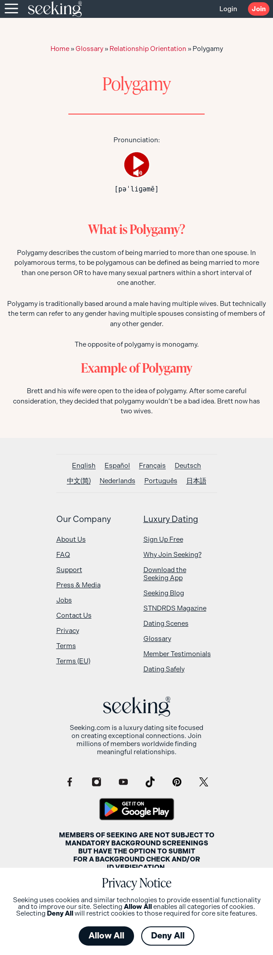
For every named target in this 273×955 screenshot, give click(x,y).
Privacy (67, 631)
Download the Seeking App (164, 574)
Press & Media (78, 585)
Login (228, 9)
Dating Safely (164, 669)
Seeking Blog (163, 593)
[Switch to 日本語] (196, 481)
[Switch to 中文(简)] (79, 481)
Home (59, 49)
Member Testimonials (177, 654)
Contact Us (74, 615)
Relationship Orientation (147, 49)
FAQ (63, 555)
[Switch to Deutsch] (188, 466)
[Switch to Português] (161, 481)
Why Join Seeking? (172, 555)
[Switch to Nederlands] (117, 481)
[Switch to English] (83, 466)
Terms (66, 646)
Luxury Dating (170, 519)
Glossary (89, 49)
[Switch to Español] (117, 466)
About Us (71, 539)
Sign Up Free (163, 539)
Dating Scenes (166, 624)
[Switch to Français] (152, 466)
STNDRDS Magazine (174, 608)
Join (259, 9)
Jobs (64, 600)
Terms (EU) (73, 661)
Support (69, 570)
